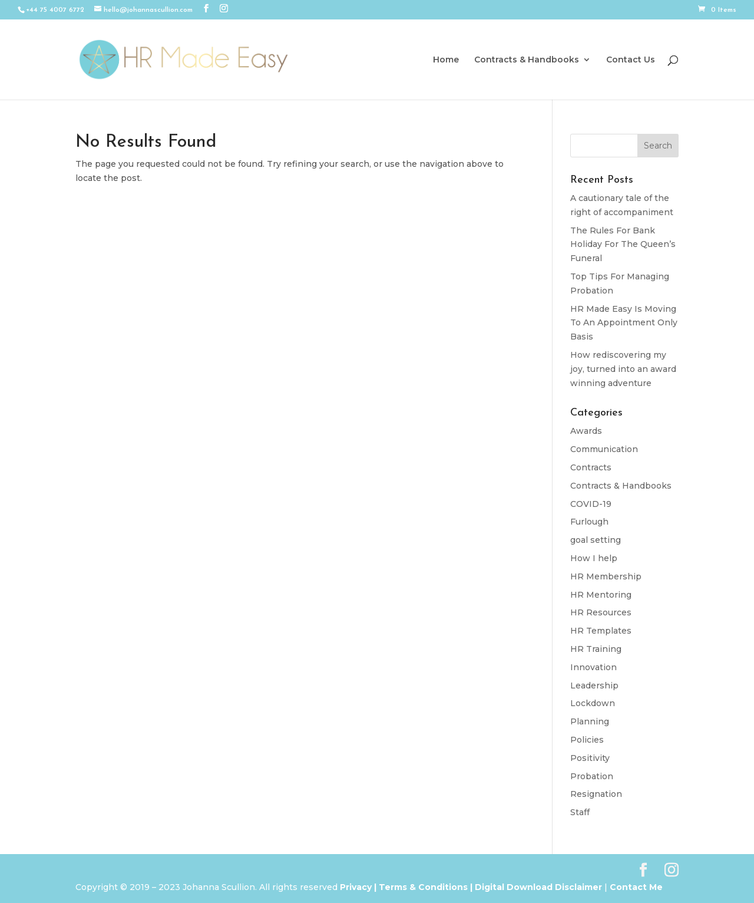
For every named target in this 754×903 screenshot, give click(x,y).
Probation (591, 776)
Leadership (594, 685)
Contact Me (635, 887)
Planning (589, 721)
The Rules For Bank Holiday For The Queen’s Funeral (623, 244)
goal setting (595, 540)
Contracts (590, 467)
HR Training (595, 649)
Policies (587, 739)
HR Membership (605, 576)
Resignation (596, 794)
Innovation (593, 667)
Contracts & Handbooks (526, 60)
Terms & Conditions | (425, 887)
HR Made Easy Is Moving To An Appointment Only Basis (623, 323)
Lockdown (592, 703)
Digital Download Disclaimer (537, 887)
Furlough (589, 521)
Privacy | (358, 887)
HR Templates (600, 630)
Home (446, 60)
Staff (580, 812)
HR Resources (600, 612)
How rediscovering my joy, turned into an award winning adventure (623, 369)
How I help (593, 558)
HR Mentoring (600, 594)
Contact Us (630, 60)
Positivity (590, 758)
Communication (604, 449)
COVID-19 (590, 504)
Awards (586, 431)
